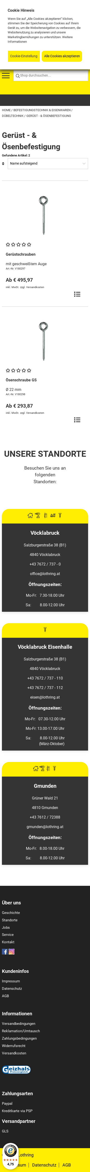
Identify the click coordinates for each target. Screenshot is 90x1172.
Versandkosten (14, 1053)
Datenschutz (12, 988)
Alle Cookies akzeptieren (62, 56)
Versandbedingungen (18, 1024)
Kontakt (8, 942)
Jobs (6, 927)
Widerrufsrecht (13, 1046)
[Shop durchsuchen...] (50, 75)
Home (6, 110)
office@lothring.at (45, 573)
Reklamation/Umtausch (21, 1031)
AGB (5, 996)
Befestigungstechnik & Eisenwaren (42, 110)
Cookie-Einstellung (23, 56)
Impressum (11, 981)
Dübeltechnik (13, 116)
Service (8, 935)
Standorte (10, 920)
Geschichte (11, 913)
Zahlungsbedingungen (19, 1038)
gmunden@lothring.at (45, 827)
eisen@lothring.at (45, 697)
